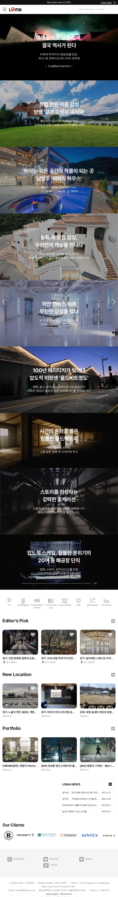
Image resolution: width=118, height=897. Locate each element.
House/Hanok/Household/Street (37, 603)
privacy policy (52, 888)
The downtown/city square (51, 603)
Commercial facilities (64, 602)
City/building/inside (23, 602)
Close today (106, 2)
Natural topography (92, 602)
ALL (9, 602)
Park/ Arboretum (106, 602)
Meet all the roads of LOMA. (59, 2)
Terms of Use (66, 888)
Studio (78, 602)
